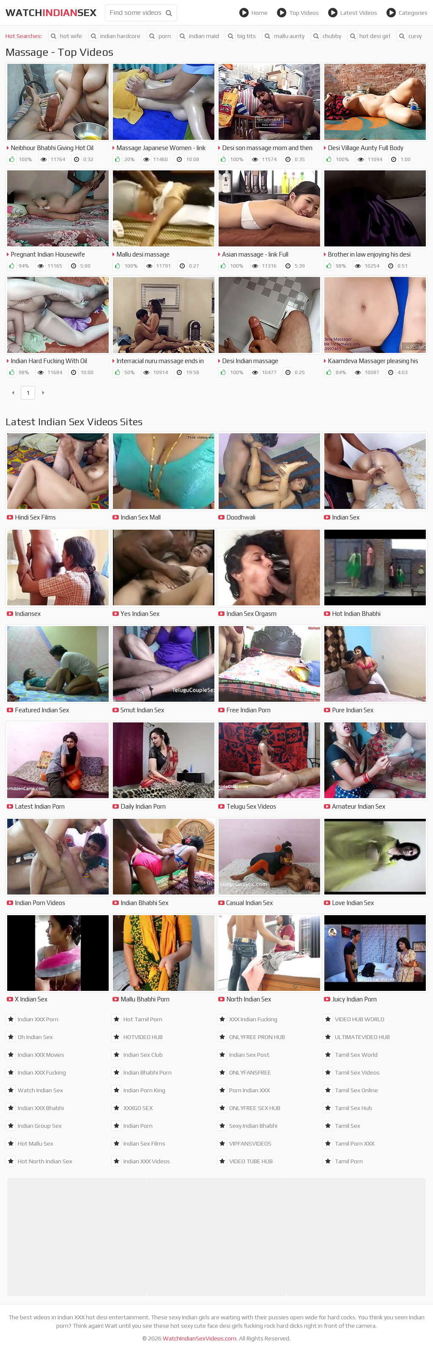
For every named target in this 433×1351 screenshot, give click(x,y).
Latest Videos (352, 12)
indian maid (198, 36)
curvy (409, 36)
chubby (326, 36)
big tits (240, 36)
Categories (407, 12)
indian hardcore (114, 36)
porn (159, 36)
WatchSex (50, 12)
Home (253, 12)
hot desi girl (369, 36)
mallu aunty (283, 36)
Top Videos (298, 12)
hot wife (65, 36)
